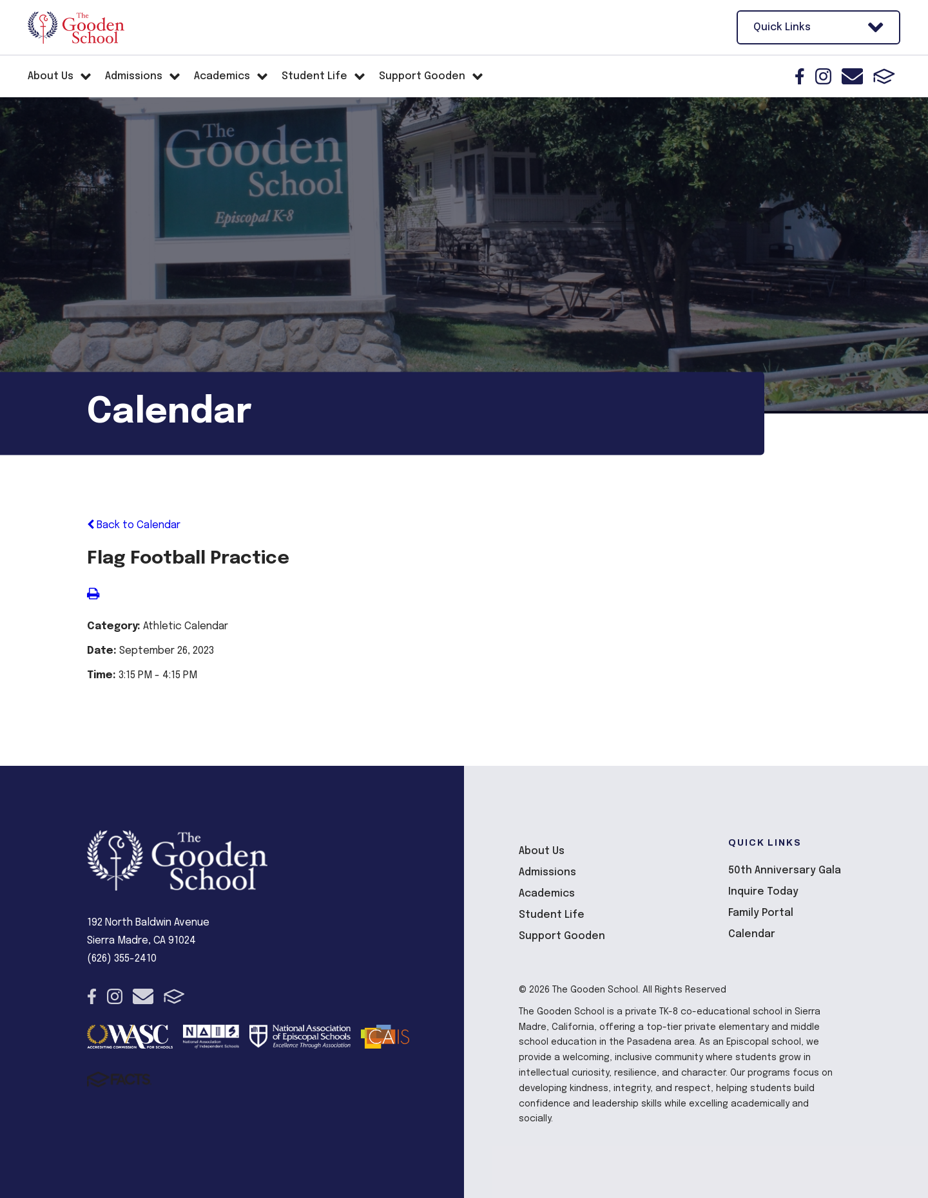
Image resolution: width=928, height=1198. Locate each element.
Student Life (552, 914)
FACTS (884, 76)
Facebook (800, 76)
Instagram (823, 76)
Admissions (547, 872)
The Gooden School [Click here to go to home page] (76, 28)
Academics (547, 893)
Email (852, 76)
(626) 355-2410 (122, 958)
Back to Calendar (133, 525)
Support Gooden (562, 936)
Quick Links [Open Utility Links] (818, 27)
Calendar (751, 934)
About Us (542, 851)
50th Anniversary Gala (784, 870)
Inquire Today (763, 891)
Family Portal (760, 913)
